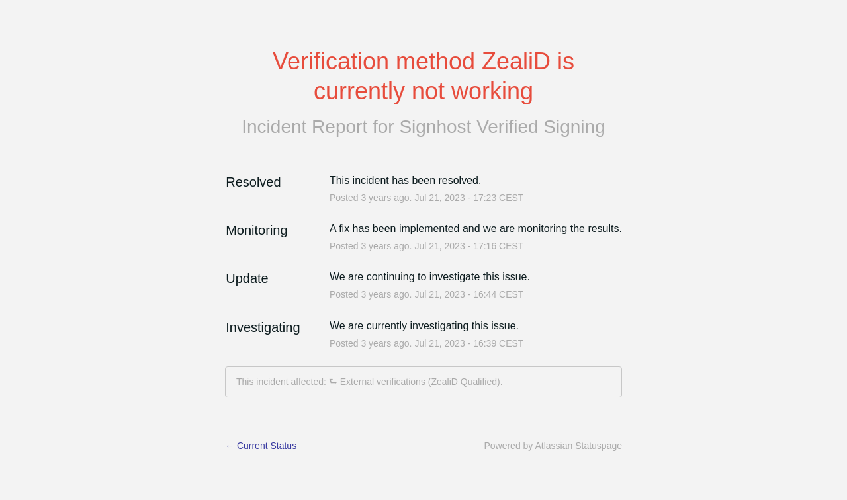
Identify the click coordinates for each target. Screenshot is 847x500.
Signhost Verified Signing (502, 126)
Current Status (260, 445)
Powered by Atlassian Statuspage (553, 445)
